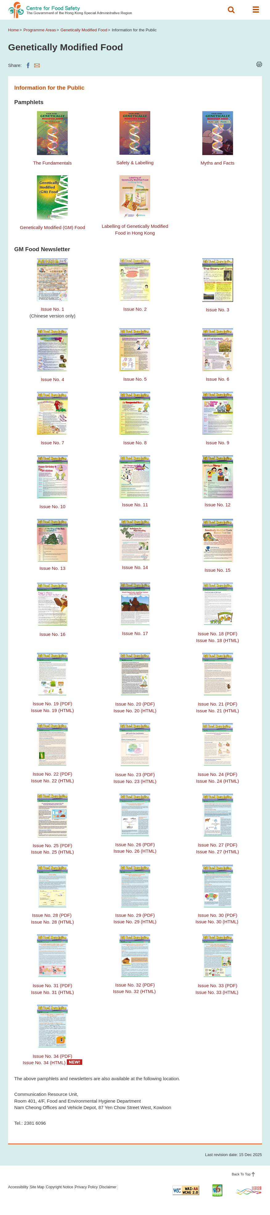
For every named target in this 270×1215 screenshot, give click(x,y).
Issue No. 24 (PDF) (217, 774)
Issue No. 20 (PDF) (135, 704)
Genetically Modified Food (83, 30)
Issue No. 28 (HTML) (52, 922)
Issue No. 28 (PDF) (52, 915)
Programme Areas (39, 30)
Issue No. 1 (52, 309)
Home (13, 30)
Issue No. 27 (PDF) (217, 844)
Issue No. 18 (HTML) (217, 640)
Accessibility (18, 1187)
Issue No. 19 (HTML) (52, 710)
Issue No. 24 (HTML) (217, 781)
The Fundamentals (52, 163)
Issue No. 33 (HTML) (216, 992)
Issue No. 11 (135, 504)
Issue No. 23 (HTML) (135, 781)
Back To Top (241, 1174)
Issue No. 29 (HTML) (135, 921)
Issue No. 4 (52, 379)
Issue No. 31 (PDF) (52, 985)
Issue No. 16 (52, 634)
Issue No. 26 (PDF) (135, 844)
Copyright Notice (59, 1187)
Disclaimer (107, 1187)
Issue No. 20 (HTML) (135, 710)
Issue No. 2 (135, 309)
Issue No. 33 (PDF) (217, 985)
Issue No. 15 (217, 570)
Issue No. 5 (135, 379)
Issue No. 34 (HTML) (44, 1062)
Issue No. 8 (135, 442)
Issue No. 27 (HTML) (217, 851)
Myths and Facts (218, 163)
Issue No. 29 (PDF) (135, 915)
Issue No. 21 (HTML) (217, 710)
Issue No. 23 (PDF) (135, 774)
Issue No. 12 (217, 504)
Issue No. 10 (52, 506)
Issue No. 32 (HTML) (134, 991)
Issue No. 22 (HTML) (52, 780)
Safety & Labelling (135, 162)
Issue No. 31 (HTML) (52, 992)
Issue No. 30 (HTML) (216, 921)
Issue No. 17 (135, 633)
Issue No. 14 (135, 567)
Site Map (37, 1187)
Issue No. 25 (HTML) (52, 852)
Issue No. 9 (217, 442)
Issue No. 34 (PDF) (52, 1056)
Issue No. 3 (217, 309)
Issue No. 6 (217, 379)
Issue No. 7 (52, 442)
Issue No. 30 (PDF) (217, 915)
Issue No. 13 (52, 568)
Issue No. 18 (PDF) (217, 633)
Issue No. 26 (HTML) (135, 851)
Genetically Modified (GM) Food (52, 227)
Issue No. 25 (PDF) (52, 845)
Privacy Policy (86, 1187)
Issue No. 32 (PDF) (135, 984)
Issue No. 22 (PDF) (52, 774)
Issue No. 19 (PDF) (52, 703)
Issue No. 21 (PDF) (217, 704)
